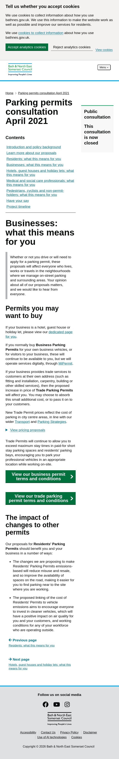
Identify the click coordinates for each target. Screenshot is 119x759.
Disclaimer (90, 732)
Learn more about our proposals (31, 153)
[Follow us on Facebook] (46, 705)
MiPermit (65, 363)
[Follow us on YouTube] (56, 705)
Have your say (17, 201)
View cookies (104, 49)
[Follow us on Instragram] (67, 705)
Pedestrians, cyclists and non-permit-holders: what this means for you (35, 193)
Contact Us (48, 732)
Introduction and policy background (33, 147)
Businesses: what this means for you (34, 165)
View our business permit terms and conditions (42, 476)
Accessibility (28, 732)
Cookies (76, 737)
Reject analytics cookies (72, 47)
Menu (103, 67)
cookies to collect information (40, 33)
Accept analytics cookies (27, 47)
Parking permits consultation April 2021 (43, 93)
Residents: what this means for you (33, 159)
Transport (22, 422)
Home (9, 93)
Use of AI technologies (52, 737)
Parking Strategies (51, 422)
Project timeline (18, 206)
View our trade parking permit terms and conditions (41, 498)
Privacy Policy (69, 732)
